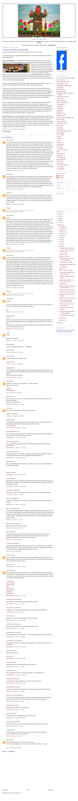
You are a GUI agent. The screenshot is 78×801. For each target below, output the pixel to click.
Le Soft (58, 140)
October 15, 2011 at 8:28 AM (15, 612)
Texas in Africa (60, 163)
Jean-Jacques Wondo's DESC (64, 130)
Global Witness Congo (62, 123)
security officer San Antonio (12, 640)
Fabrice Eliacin (60, 175)
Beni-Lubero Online (61, 91)
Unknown (8, 140)
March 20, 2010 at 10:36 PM (15, 329)
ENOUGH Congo (61, 115)
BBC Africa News (61, 89)
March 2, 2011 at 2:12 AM (14, 519)
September (62, 233)
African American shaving (12, 599)
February (62, 318)
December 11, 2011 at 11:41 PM (16, 675)
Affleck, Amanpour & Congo (66, 270)
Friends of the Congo (62, 121)
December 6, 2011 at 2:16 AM (15, 666)
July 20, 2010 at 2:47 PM (14, 392)
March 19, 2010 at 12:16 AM (15, 204)
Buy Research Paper (11, 431)
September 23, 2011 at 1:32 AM (16, 595)
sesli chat (14, 375)
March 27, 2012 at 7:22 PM (14, 726)
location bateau (9, 593)
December (62, 226)
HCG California (9, 662)
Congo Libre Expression (62, 102)
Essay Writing (9, 734)
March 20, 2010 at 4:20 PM (14, 312)
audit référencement (11, 705)
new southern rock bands (12, 607)
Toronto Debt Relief (10, 425)
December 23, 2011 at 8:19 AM (16, 683)
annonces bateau (10, 584)
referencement (9, 650)
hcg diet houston (10, 670)
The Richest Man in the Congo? (67, 315)
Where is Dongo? (63, 254)
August (61, 235)
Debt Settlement (10, 350)
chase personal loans (15, 402)
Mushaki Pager (60, 144)
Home (28, 790)
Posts (60, 185)
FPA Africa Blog (60, 119)
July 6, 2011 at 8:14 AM (13, 551)
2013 (59, 218)
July (61, 237)
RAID (58, 151)
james (7, 193)
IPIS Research (60, 129)
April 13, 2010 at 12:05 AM (14, 364)
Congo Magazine (61, 104)
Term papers (9, 478)
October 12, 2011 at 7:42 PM (15, 603)
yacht (7, 586)
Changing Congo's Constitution (66, 248)
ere (37, 64)
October (62, 231)
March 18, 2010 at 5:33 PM (14, 170)
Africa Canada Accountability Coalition (66, 78)
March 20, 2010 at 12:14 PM (15, 295)
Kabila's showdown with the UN (66, 289)
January (62, 320)
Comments (61, 188)
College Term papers (11, 441)
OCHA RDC (59, 146)
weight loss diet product (11, 413)
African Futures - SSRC (62, 83)
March (61, 246)
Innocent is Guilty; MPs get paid (67, 292)
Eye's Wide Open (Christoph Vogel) (65, 117)
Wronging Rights (61, 168)
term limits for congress (11, 721)
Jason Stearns (60, 177)
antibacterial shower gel (12, 687)
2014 (59, 216)
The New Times (60, 167)
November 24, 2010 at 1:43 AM (16, 447)
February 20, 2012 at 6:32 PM (15, 717)
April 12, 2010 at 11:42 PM (14, 352)
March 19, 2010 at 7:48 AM (14, 211)
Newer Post (5, 790)
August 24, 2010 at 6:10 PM (15, 404)
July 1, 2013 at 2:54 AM (13, 747)
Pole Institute (60, 148)
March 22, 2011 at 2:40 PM (14, 528)
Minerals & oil (62, 268)
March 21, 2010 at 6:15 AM (14, 340)
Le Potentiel (59, 138)
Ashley (7, 408)
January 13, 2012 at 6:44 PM (15, 701)
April (61, 244)
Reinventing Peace (61, 157)
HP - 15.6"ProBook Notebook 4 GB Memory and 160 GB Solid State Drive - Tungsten (26, 744)
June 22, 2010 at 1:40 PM (14, 377)
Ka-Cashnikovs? (63, 283)
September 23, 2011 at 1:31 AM (16, 566)
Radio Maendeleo (61, 153)
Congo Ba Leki (60, 98)
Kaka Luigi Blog (60, 134)
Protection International (62, 149)
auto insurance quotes (11, 508)
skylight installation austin (12, 632)
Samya (8, 174)
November (62, 228)
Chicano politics (10, 713)
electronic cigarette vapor (12, 523)
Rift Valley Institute (61, 159)
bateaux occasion (10, 590)
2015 (59, 214)
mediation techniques (11, 678)
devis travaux (9, 531)
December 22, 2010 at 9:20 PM (16, 486)
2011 (59, 222)
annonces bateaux (10, 583)
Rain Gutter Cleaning (11, 498)
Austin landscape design (12, 624)
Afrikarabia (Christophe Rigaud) (64, 85)
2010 (59, 224)
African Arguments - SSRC (63, 81)
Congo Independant (61, 100)
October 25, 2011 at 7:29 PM (15, 628)
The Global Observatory (62, 165)
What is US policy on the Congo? (67, 298)
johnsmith (8, 381)
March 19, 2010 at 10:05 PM (15, 244)
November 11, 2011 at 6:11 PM (16, 658)
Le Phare (59, 136)
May (61, 241)
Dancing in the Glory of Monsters (63, 49)
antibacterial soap (10, 361)
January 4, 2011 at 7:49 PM (15, 494)
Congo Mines (60, 108)
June (61, 239)
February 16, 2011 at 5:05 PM (15, 504)
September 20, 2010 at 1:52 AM (16, 427)
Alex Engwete (60, 87)
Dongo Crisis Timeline (64, 256)
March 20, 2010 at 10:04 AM (15, 287)
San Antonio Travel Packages (13, 695)
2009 (59, 322)
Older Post (51, 790)
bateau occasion (10, 564)
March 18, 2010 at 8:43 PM (14, 189)
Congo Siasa (39, 7)
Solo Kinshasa (60, 161)
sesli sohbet (9, 375)
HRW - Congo (60, 125)
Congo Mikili (59, 106)
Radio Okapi (60, 155)
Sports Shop (9, 555)
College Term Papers (11, 451)
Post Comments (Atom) (14, 793)
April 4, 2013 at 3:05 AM (13, 736)
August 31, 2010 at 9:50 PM (15, 416)
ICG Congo (59, 127)
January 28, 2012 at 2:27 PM (15, 709)
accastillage (9, 591)
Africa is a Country (61, 80)
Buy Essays (17, 734)
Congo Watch (60, 110)
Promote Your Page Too (61, 71)
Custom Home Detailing (12, 490)
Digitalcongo (60, 112)
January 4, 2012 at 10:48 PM (15, 691)
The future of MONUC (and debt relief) (15, 50)
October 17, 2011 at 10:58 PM (15, 620)
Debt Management (10, 390)
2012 (59, 220)
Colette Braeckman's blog (63, 96)
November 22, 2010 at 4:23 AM (16, 437)
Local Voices (60, 142)
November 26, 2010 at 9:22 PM (16, 457)
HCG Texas (9, 616)
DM (7, 208)
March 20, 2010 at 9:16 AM (14, 251)
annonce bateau (10, 581)
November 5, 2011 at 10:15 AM (16, 646)
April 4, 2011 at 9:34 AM (13, 539)
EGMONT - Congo (61, 113)
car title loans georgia (11, 543)
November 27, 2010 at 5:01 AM (16, 474)
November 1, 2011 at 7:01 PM (15, 636)
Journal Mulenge (61, 132)
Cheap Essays (24, 734)
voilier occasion (10, 588)
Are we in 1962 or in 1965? (65, 262)
